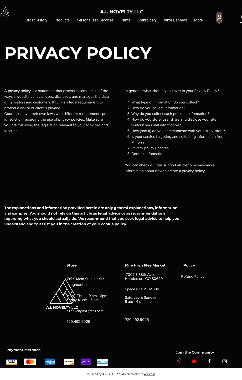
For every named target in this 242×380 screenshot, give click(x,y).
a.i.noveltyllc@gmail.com (85, 311)
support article (175, 165)
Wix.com (149, 374)
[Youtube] (194, 361)
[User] (219, 18)
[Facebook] (209, 361)
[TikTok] (179, 361)
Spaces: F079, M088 (142, 289)
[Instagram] (224, 361)
